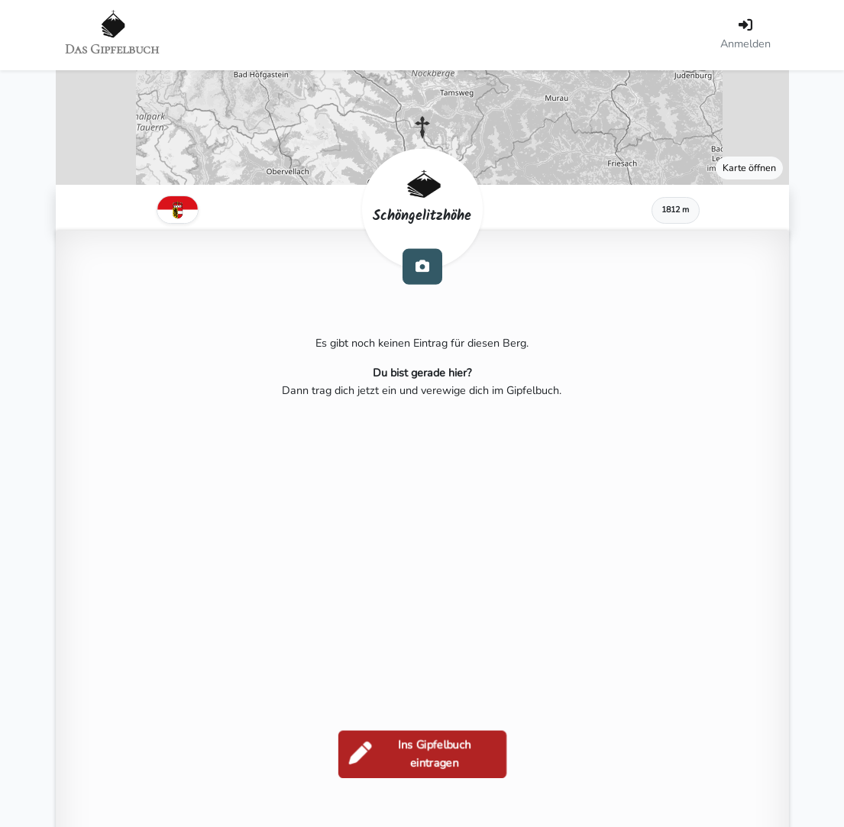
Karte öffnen (749, 167)
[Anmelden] (745, 35)
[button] (422, 127)
